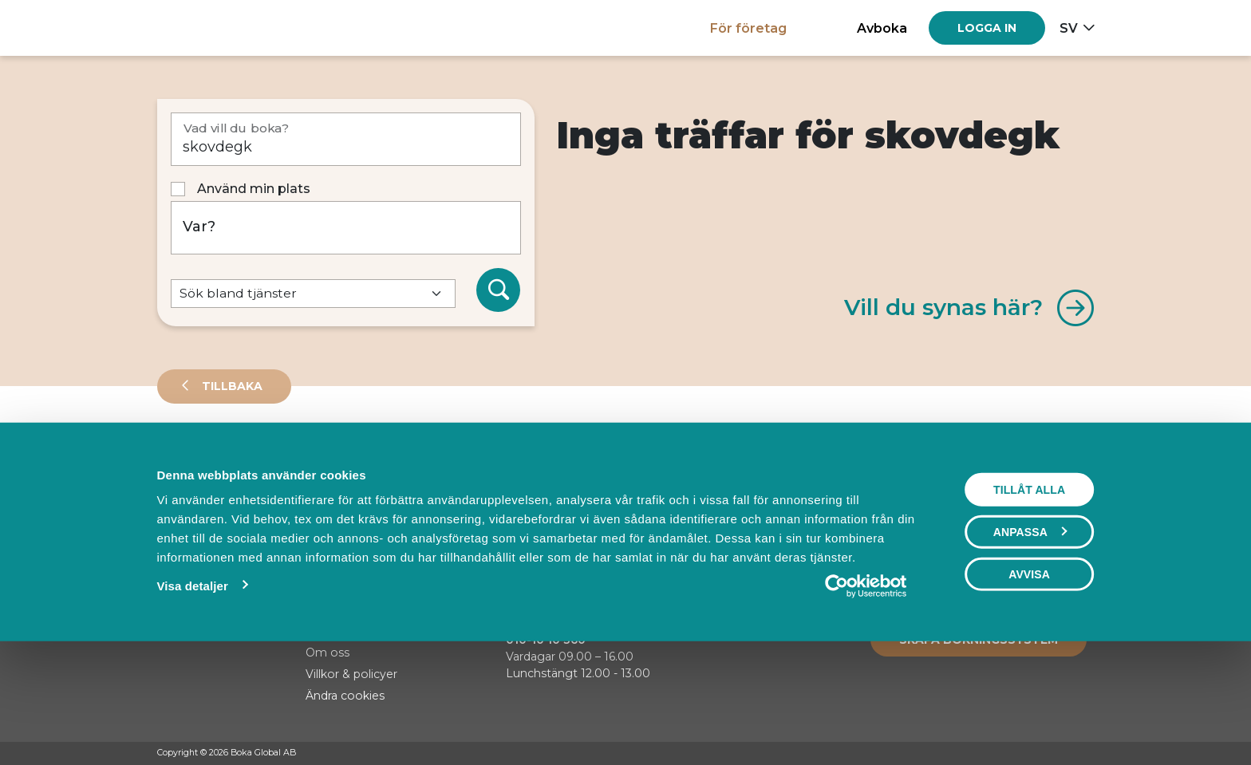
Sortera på (196, 510)
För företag (748, 28)
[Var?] (346, 228)
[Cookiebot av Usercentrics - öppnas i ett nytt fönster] (866, 696)
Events (324, 458)
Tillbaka (230, 386)
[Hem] (212, 27)
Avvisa (1029, 683)
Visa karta (1029, 512)
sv (1069, 28)
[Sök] (498, 290)
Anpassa (1030, 641)
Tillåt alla (1029, 599)
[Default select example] (313, 294)
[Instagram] (1056, 754)
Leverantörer (220, 458)
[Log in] (987, 28)
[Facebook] (1026, 754)
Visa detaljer (191, 695)
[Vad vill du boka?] (346, 139)
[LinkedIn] (1087, 754)
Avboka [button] (882, 28)
